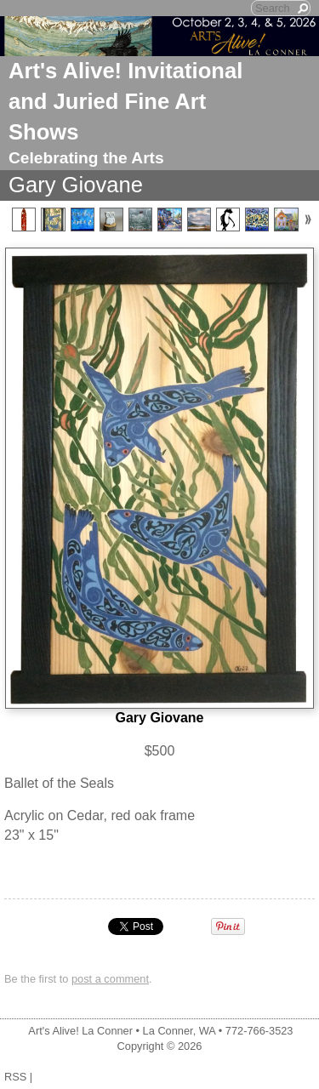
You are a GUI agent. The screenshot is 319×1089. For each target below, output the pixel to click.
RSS (15, 1076)
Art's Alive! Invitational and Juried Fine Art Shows (125, 101)
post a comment (110, 978)
